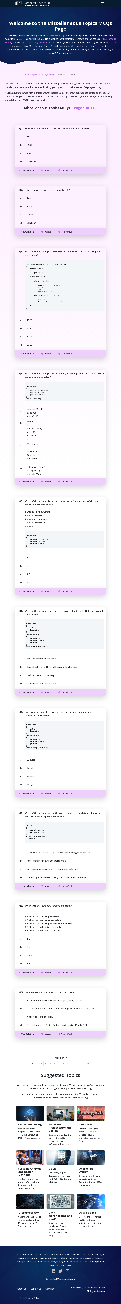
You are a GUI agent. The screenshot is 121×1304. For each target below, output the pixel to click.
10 (73, 1063)
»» (88, 1063)
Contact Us (36, 1288)
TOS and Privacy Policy (28, 1298)
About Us (21, 1288)
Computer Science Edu (33, 4)
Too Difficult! (65, 170)
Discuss (46, 170)
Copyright (50, 1288)
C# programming (47, 74)
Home (21, 74)
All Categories (32, 74)
